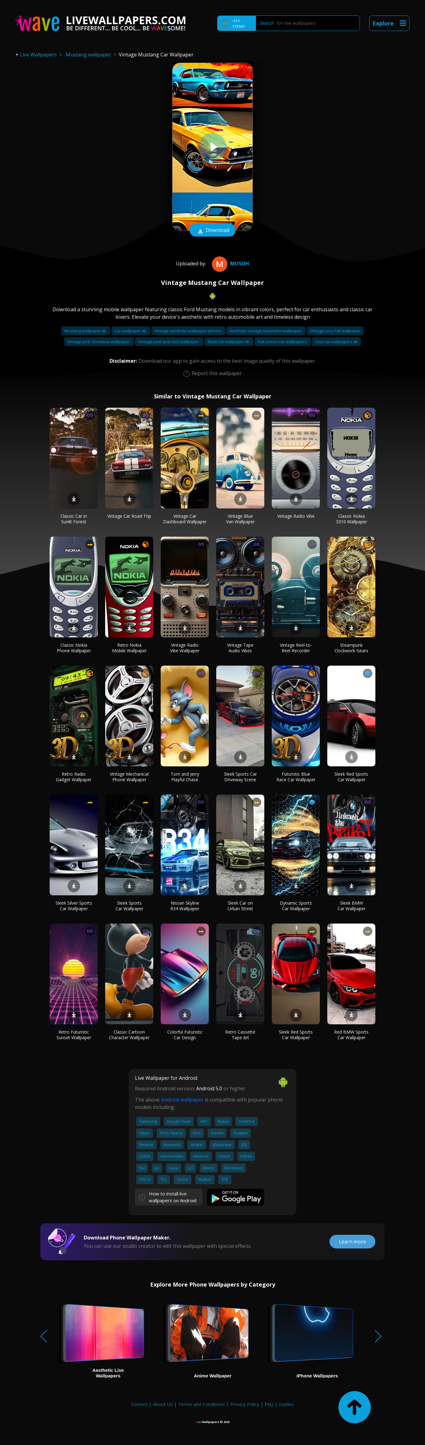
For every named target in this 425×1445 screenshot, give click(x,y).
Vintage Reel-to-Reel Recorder (296, 648)
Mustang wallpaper (88, 54)
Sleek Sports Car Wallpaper (129, 905)
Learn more (352, 1241)
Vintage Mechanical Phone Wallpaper (129, 776)
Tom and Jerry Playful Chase (185, 776)
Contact (139, 1404)
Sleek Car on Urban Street (240, 905)
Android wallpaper (182, 1099)
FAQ (269, 1404)
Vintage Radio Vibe (296, 516)
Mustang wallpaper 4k (86, 331)
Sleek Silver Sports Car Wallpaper (74, 905)
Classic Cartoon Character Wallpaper (129, 1034)
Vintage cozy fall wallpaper (335, 331)
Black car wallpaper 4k (229, 341)
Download (212, 231)
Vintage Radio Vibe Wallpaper (184, 648)
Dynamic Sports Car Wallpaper (296, 905)
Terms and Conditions (201, 1404)
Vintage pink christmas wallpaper (99, 341)
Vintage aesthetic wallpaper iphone (188, 331)
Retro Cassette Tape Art (240, 1034)
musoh (229, 263)
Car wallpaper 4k (130, 331)
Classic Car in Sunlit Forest (73, 519)
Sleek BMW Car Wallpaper (351, 905)
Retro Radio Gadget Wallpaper (74, 776)
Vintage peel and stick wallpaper (169, 341)
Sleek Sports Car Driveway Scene (240, 776)
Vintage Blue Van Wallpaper (240, 519)
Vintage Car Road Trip (129, 516)
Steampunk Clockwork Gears (351, 648)
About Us (163, 1404)
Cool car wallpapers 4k (336, 341)
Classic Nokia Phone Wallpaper (74, 648)
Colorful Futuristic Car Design (185, 1034)
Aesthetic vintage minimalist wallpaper (266, 331)
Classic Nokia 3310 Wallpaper (351, 519)
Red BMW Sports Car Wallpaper (351, 1034)
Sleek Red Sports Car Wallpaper (351, 776)
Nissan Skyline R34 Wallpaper (184, 905)
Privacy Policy (244, 1404)
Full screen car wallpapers (283, 341)
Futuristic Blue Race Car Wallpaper (295, 776)
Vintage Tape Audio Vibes (240, 648)
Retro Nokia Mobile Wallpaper (129, 648)
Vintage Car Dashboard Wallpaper (185, 519)
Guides (286, 1404)
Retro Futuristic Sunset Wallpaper (73, 1034)
